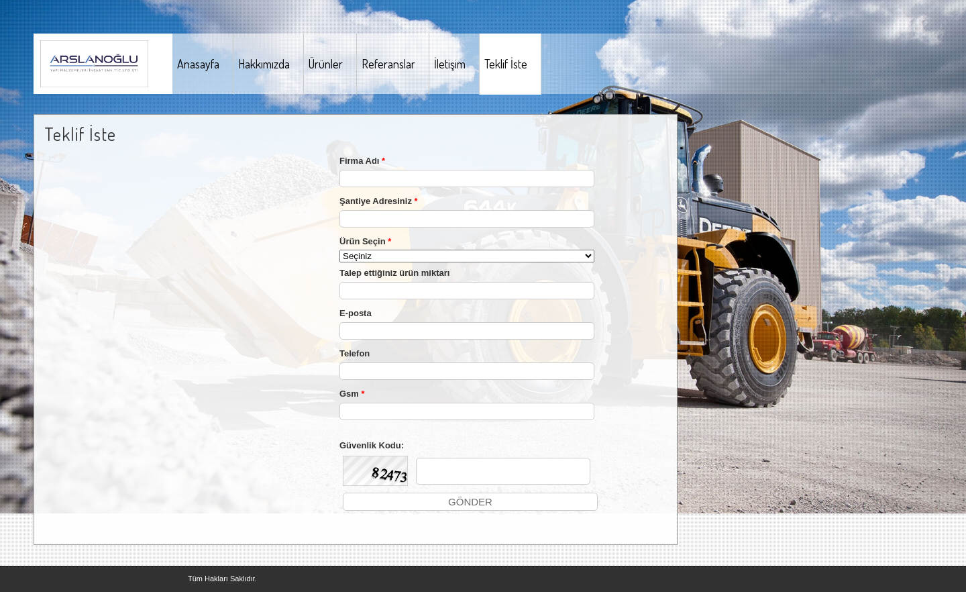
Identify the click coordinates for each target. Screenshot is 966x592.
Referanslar (388, 63)
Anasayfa (198, 63)
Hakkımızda (264, 63)
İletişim (450, 63)
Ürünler (326, 63)
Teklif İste (505, 63)
